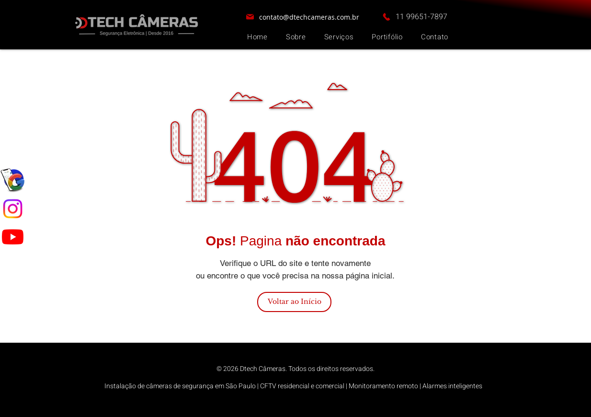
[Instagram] (12, 208)
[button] (339, 36)
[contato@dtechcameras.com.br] (302, 16)
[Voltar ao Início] (294, 302)
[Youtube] (12, 236)
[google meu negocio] (12, 181)
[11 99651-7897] (414, 16)
